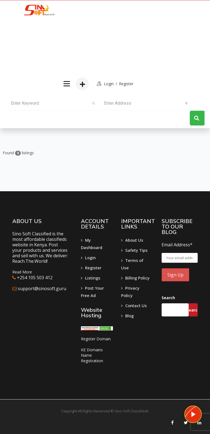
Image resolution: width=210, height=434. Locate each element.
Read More (22, 272)
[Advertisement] (97, 37)
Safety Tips (136, 250)
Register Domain (96, 338)
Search (168, 297)
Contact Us (136, 305)
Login (90, 257)
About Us (134, 240)
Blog (129, 315)
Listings (92, 278)
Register (126, 83)
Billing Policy (137, 278)
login (109, 83)
